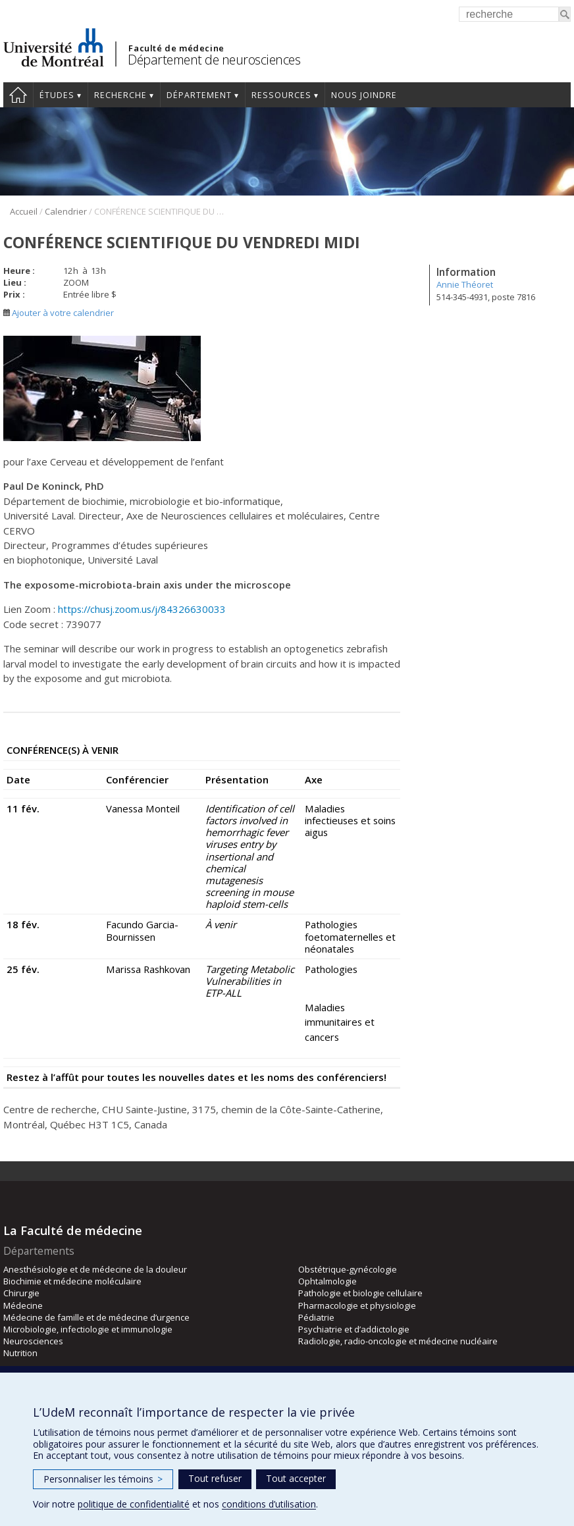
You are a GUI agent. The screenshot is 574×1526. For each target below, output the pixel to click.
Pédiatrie (316, 1317)
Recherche (120, 95)
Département (199, 95)
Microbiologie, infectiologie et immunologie (87, 1329)
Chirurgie (21, 1293)
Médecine (23, 1305)
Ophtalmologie (327, 1281)
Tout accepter (296, 1478)
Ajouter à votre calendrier (58, 313)
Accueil (18, 94)
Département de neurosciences (214, 59)
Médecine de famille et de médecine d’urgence (96, 1317)
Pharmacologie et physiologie (357, 1305)
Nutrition (20, 1353)
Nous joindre (364, 95)
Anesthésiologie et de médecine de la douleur (95, 1269)
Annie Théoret (464, 284)
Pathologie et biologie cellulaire (360, 1293)
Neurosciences (33, 1341)
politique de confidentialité (134, 1504)
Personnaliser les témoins (103, 1479)
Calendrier (66, 211)
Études (56, 95)
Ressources (281, 95)
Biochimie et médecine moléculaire (72, 1281)
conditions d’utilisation (269, 1504)
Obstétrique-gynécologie (347, 1269)
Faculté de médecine (176, 48)
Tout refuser (215, 1478)
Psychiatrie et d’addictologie (353, 1329)
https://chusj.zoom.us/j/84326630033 (142, 609)
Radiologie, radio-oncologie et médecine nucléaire (398, 1341)
